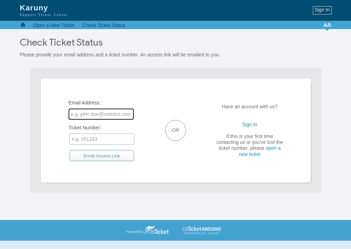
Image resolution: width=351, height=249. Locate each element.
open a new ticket (260, 151)
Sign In (322, 9)
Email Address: (101, 110)
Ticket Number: (101, 135)
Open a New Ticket (53, 25)
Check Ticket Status (103, 25)
